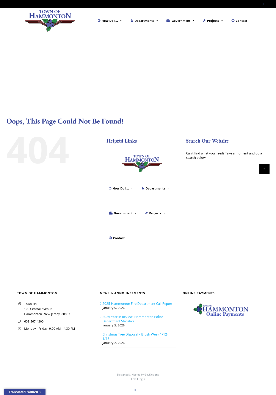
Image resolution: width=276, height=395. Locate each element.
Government (183, 20)
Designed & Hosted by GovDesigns (138, 374)
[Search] (264, 169)
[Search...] (222, 169)
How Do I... (112, 20)
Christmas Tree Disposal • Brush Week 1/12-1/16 (135, 336)
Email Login (138, 379)
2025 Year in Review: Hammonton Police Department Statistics (132, 319)
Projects (215, 20)
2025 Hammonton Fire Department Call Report (137, 303)
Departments (146, 20)
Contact (241, 21)
